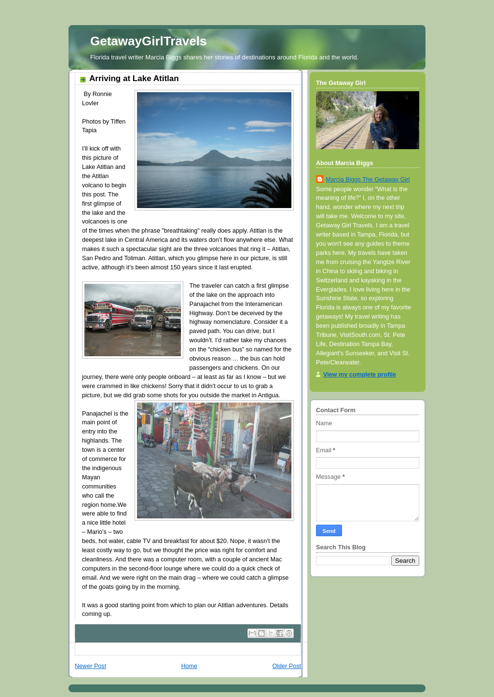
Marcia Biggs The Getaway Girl (368, 179)
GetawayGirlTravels (148, 41)
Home (189, 666)
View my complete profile (359, 374)
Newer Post (90, 666)
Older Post (286, 666)
